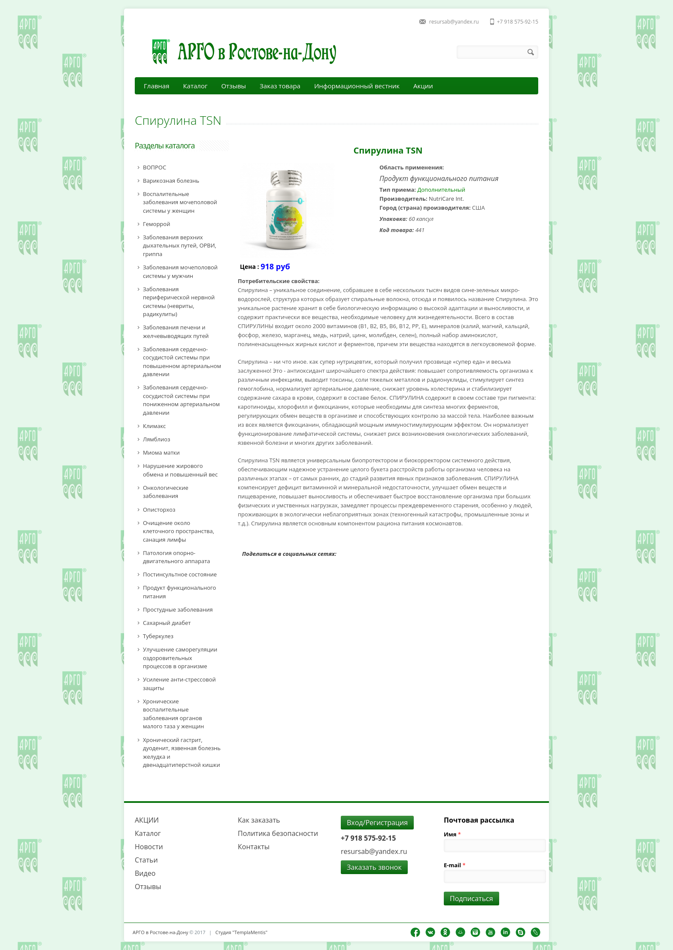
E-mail (455, 865)
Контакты (254, 846)
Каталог (195, 85)
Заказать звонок (374, 867)
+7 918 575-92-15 (517, 21)
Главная (156, 85)
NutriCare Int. (446, 198)
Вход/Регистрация (377, 822)
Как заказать (259, 820)
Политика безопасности (278, 833)
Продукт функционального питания (438, 178)
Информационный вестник (357, 85)
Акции (423, 85)
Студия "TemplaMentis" (241, 932)
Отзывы (233, 85)
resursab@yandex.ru (454, 21)
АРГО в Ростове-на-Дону (160, 932)
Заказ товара (280, 85)
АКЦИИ (147, 820)
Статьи (146, 860)
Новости (149, 846)
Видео (145, 873)
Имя (452, 834)
